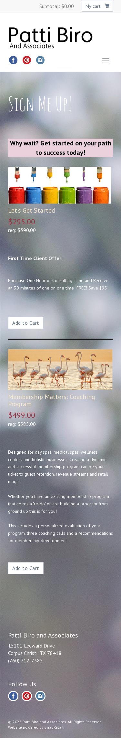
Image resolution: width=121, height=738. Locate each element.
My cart (98, 6)
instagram (40, 60)
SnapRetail (54, 727)
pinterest (27, 60)
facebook (13, 60)
